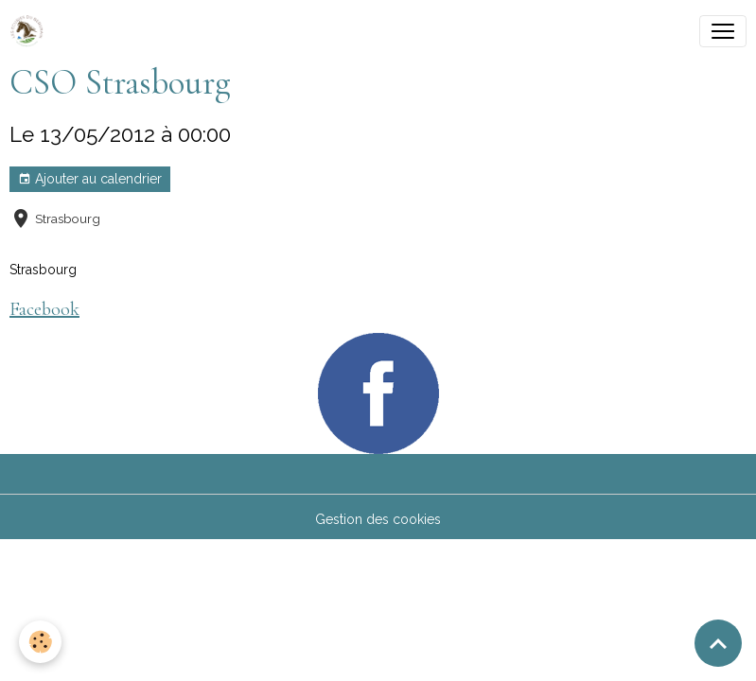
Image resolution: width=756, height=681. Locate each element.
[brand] (30, 31)
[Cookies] (40, 641)
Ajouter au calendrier (90, 179)
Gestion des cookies (378, 519)
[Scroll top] (718, 643)
